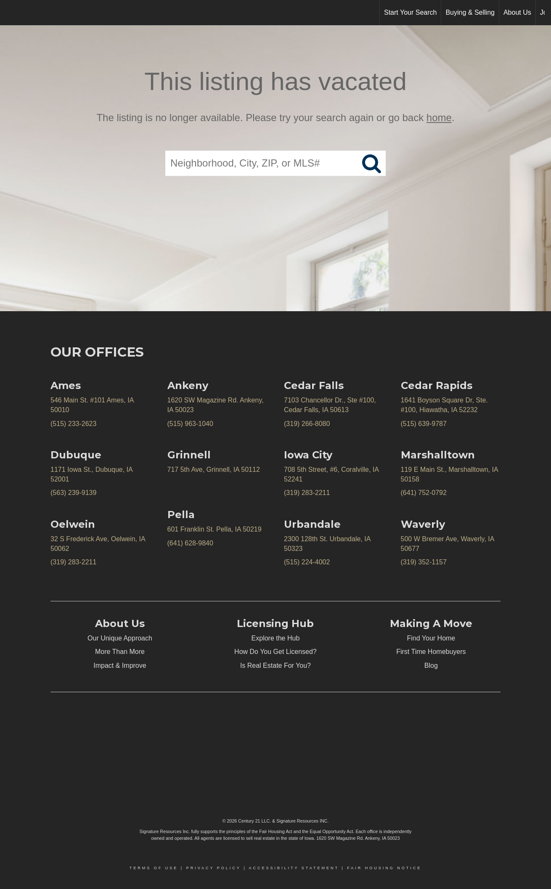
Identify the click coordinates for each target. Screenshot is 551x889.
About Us (517, 12)
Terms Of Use (154, 868)
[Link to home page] (10, 12)
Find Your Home (431, 638)
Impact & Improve (119, 665)
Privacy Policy (213, 868)
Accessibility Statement (294, 868)
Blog (431, 665)
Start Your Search (410, 12)
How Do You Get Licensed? (275, 651)
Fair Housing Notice (384, 868)
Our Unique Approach (119, 638)
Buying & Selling (470, 12)
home (439, 117)
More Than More (120, 651)
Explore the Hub (276, 638)
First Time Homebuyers (431, 651)
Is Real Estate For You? (275, 665)
